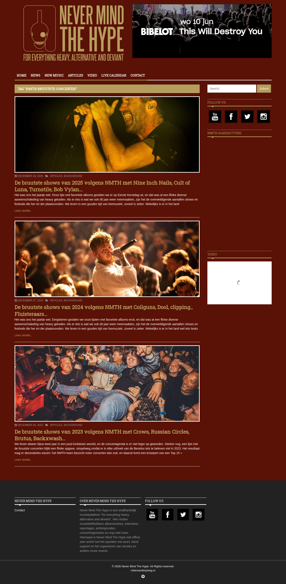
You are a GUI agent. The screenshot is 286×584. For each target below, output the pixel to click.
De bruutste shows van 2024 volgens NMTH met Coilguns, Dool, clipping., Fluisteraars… (103, 310)
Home (21, 75)
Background (73, 176)
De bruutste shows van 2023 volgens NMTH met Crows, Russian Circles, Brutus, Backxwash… (102, 435)
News (35, 75)
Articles (75, 75)
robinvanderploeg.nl (143, 570)
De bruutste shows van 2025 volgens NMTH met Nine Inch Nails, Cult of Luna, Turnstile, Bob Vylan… (102, 186)
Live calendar (113, 75)
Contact (137, 75)
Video (92, 75)
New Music (54, 75)
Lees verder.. (23, 210)
